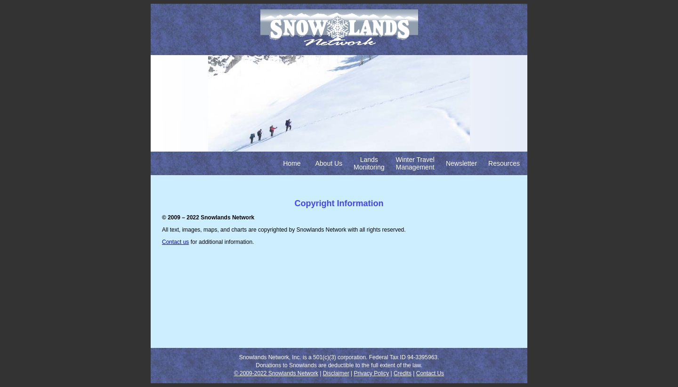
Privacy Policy (371, 373)
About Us (329, 163)
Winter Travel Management (415, 163)
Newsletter (461, 163)
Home (291, 163)
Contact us (175, 242)
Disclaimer (336, 373)
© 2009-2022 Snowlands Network (276, 373)
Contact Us (430, 373)
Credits (403, 373)
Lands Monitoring (369, 163)
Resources (504, 163)
